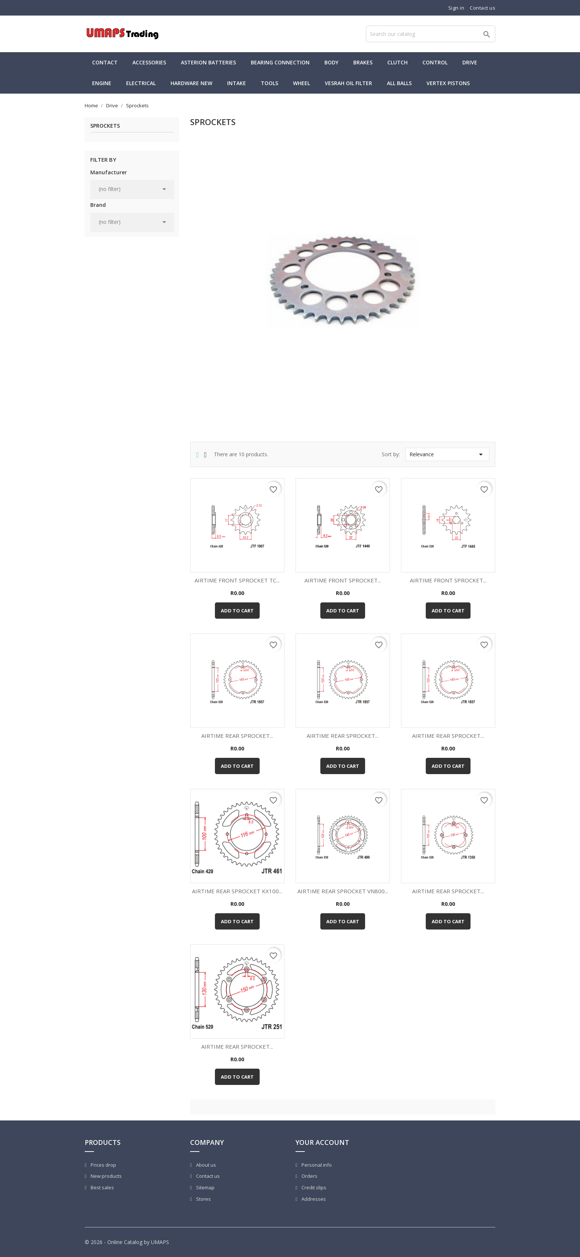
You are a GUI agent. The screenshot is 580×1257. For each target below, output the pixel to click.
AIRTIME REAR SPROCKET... (237, 735)
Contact (105, 62)
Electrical (141, 83)
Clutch (397, 62)
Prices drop (103, 1165)
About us (205, 1165)
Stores (203, 1199)
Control (435, 62)
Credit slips (313, 1187)
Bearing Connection (280, 62)
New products (106, 1176)
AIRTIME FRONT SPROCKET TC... (237, 580)
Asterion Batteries (208, 62)
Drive (469, 62)
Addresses (313, 1199)
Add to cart (237, 610)
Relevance (447, 454)
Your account (322, 1142)
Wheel (301, 83)
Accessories (149, 62)
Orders (308, 1176)
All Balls (399, 83)
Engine (101, 83)
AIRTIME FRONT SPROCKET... (342, 580)
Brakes (362, 62)
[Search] (430, 34)
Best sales (102, 1187)
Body (331, 62)
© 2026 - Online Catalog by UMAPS (127, 1242)
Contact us (482, 7)
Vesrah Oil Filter (348, 83)
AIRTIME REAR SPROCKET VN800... (342, 891)
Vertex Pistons (448, 83)
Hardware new (191, 83)
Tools (269, 83)
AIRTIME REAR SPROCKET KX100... (237, 891)
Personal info (316, 1165)
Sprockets (105, 126)
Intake (236, 83)
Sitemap (205, 1187)
